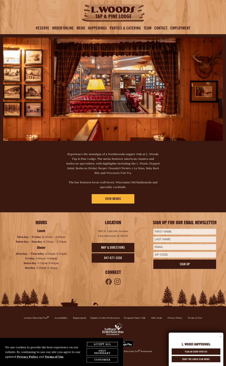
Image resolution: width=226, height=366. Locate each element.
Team (147, 28)
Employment (180, 28)
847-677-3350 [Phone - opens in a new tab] (113, 258)
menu (81, 28)
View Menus (113, 199)
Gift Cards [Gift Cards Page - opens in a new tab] (156, 317)
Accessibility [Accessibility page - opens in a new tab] (60, 317)
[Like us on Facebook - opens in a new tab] (108, 281)
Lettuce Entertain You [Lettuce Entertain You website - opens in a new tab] (36, 317)
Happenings (97, 28)
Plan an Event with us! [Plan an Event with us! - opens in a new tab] (196, 354)
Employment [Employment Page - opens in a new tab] (79, 317)
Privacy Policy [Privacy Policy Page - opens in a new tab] (175, 317)
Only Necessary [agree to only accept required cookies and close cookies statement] (102, 352)
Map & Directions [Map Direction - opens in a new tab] (113, 247)
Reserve (42, 28)
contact (160, 28)
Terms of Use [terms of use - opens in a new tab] (54, 357)
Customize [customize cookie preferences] (102, 359)
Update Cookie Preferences (105, 317)
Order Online (63, 28)
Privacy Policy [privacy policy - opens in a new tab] (27, 357)
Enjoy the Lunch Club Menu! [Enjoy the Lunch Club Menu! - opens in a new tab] (196, 361)
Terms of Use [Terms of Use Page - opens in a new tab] (195, 317)
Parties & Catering (125, 28)
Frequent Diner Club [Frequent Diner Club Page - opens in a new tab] (134, 317)
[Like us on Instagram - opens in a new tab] (117, 281)
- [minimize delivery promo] (220, 339)
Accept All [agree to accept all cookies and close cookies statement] (102, 344)
